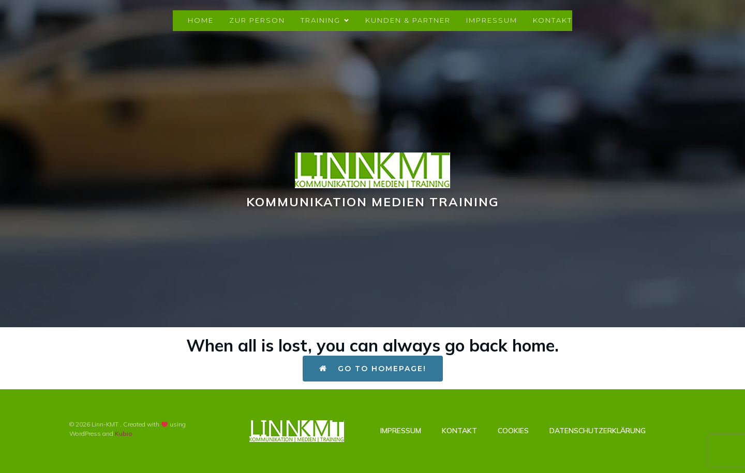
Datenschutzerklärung (597, 430)
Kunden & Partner (408, 20)
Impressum (491, 20)
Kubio (123, 433)
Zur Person (257, 20)
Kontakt (552, 20)
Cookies (513, 430)
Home (201, 20)
